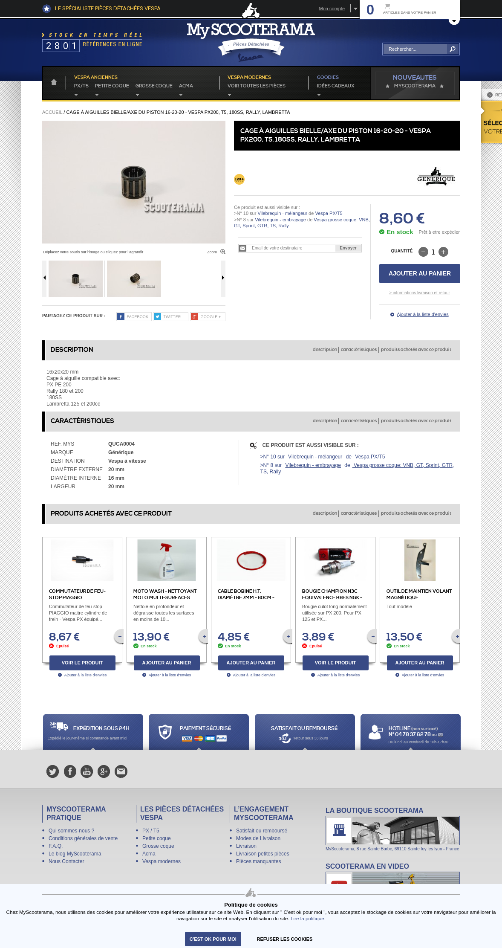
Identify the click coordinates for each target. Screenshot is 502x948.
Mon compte (332, 8)
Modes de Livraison (258, 838)
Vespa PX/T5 (328, 213)
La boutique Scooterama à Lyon (393, 828)
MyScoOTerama (415, 86)
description (325, 350)
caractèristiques (359, 350)
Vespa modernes (161, 861)
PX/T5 (81, 86)
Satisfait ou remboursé (261, 831)
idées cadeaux (336, 86)
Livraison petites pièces (262, 854)
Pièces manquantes (258, 861)
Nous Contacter (66, 861)
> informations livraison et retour (419, 292)
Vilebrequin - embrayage (280, 219)
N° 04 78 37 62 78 (410, 734)
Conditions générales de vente (83, 838)
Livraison (246, 846)
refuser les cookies (285, 939)
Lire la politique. (308, 918)
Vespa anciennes (96, 78)
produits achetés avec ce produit (416, 350)
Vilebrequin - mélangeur (282, 213)
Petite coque (112, 86)
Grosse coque (154, 86)
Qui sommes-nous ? (71, 831)
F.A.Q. (56, 846)
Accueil (52, 112)
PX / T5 (150, 831)
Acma (186, 86)
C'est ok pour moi (213, 939)
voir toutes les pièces (257, 86)
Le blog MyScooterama (75, 854)
